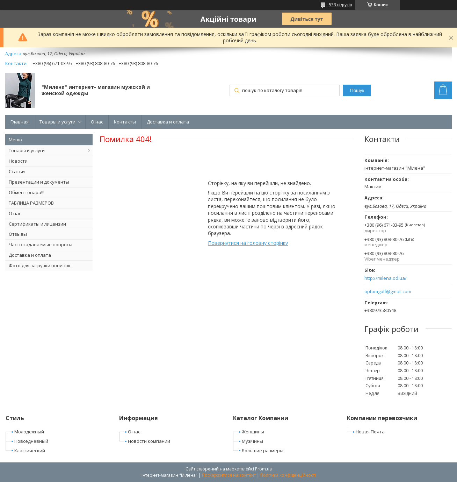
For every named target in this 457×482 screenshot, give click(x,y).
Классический (29, 450)
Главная (19, 122)
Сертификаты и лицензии (37, 224)
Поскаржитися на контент (229, 475)
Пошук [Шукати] (357, 90)
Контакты (125, 122)
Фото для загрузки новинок (40, 265)
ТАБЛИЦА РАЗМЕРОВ (31, 203)
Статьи (17, 171)
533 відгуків (340, 5)
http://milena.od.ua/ (385, 278)
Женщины (253, 431)
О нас (97, 122)
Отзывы (18, 234)
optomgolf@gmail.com (387, 292)
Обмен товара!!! (26, 192)
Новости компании (149, 441)
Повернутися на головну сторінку (248, 243)
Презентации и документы (39, 182)
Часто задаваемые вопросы (40, 244)
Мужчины (252, 441)
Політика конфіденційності (288, 475)
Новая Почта (370, 431)
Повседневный (31, 441)
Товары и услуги (57, 122)
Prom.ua (263, 469)
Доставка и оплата (168, 122)
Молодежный (29, 431)
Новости (18, 161)
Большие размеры (262, 450)
